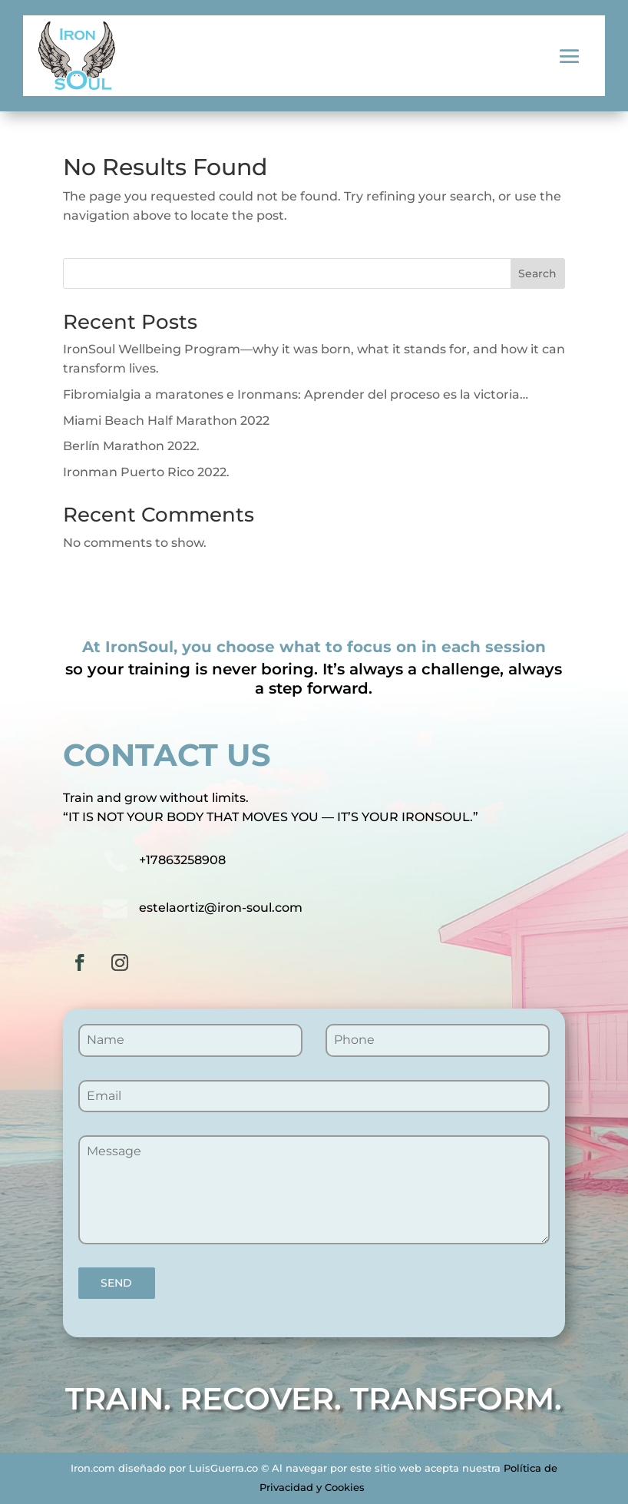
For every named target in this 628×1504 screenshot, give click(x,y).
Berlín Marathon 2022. (131, 446)
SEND (116, 1283)
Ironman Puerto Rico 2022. (146, 472)
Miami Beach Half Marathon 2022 (166, 420)
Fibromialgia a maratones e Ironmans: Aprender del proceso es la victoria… (295, 394)
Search (537, 273)
